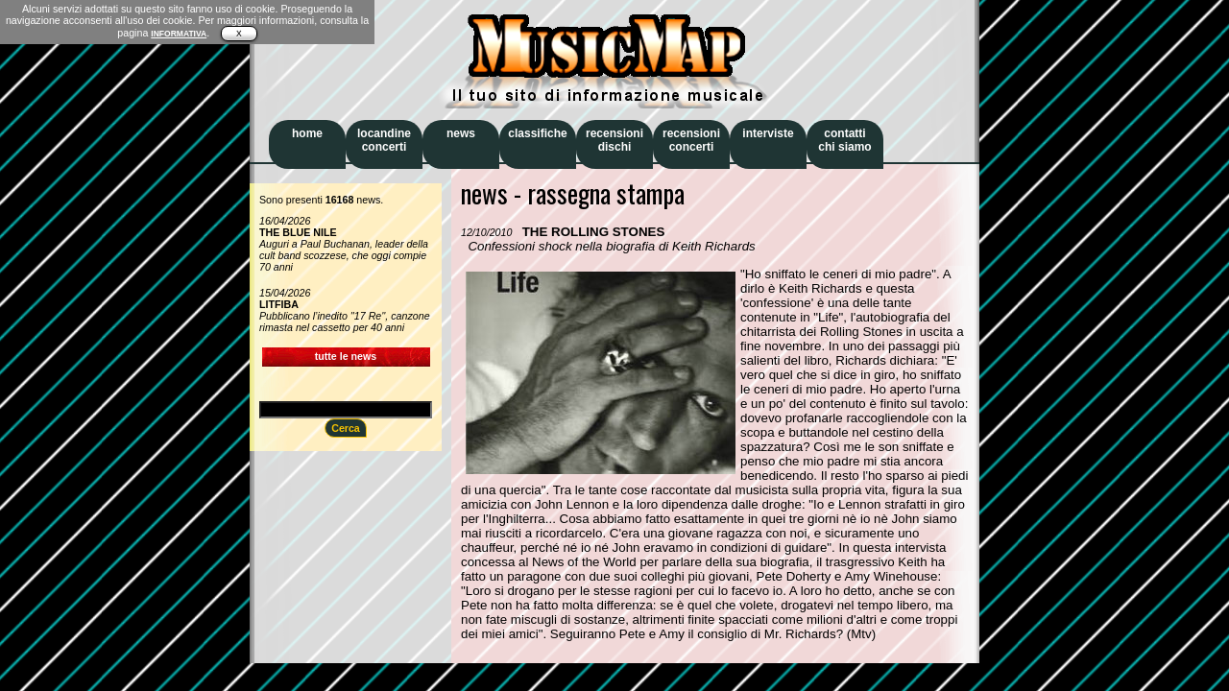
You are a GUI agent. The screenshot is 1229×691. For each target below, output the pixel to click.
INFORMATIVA (178, 33)
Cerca (345, 428)
